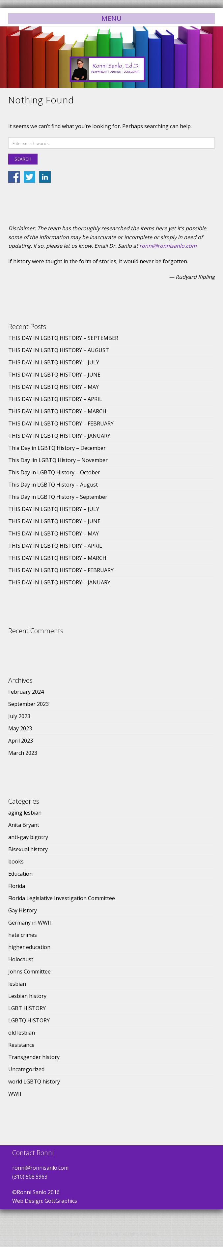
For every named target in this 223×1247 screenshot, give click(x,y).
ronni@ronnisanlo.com (168, 245)
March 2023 (22, 752)
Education (20, 873)
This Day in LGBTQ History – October (54, 472)
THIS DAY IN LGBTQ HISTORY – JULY (53, 362)
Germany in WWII (29, 922)
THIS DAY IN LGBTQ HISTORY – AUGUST (58, 350)
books (16, 861)
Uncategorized (26, 1069)
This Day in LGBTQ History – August (53, 484)
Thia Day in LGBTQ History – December (57, 448)
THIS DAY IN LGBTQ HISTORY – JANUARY (59, 435)
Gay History (22, 910)
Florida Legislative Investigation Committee (61, 898)
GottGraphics (60, 1200)
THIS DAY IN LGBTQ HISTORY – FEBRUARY (61, 423)
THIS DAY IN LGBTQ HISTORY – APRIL (55, 399)
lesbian (17, 983)
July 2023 (19, 716)
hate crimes (22, 934)
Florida (16, 886)
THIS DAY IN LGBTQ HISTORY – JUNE (54, 374)
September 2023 (28, 704)
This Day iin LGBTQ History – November (58, 460)
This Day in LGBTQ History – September (57, 496)
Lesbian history (27, 996)
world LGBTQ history (34, 1081)
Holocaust (20, 959)
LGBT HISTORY (27, 1008)
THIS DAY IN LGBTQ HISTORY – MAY (53, 386)
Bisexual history (28, 849)
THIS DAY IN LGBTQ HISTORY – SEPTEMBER (63, 338)
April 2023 (20, 740)
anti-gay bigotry (28, 837)
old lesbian (21, 1032)
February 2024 (26, 691)
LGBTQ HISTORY (29, 1020)
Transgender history (34, 1057)
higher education (29, 947)
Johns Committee (29, 971)
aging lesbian (25, 812)
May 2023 (20, 728)
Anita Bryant (23, 824)
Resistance (21, 1044)
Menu (111, 18)
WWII (14, 1093)
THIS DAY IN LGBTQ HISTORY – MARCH (57, 411)
